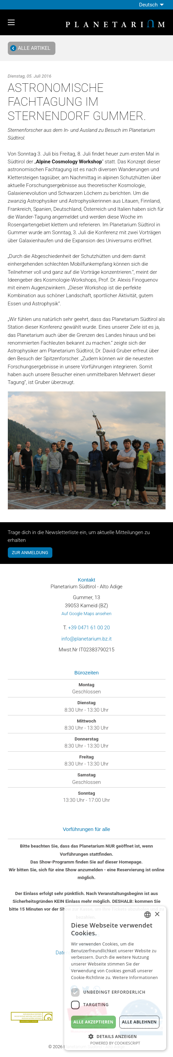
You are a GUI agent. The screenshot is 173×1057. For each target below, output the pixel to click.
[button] (115, 1036)
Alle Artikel (30, 48)
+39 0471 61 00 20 (89, 628)
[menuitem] (152, 4)
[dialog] (115, 978)
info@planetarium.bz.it (86, 639)
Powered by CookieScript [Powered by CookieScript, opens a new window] (115, 1042)
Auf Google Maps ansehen (86, 613)
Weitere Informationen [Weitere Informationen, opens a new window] (135, 977)
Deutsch (148, 5)
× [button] (156, 914)
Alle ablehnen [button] (139, 1022)
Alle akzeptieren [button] (93, 1022)
